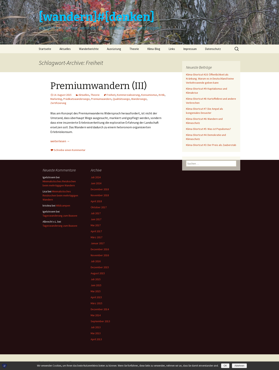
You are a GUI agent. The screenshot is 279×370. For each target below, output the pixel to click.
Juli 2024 (96, 177)
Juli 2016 (96, 261)
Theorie (134, 49)
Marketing (56, 99)
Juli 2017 (96, 213)
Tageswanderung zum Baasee (60, 215)
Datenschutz (213, 49)
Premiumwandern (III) (98, 86)
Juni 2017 (96, 219)
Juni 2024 (96, 183)
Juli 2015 (96, 279)
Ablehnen (239, 365)
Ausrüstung (114, 49)
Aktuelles (65, 49)
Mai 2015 (96, 291)
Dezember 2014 (100, 309)
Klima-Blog (153, 49)
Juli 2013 (96, 327)
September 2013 (100, 321)
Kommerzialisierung (128, 95)
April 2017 (96, 231)
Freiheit (111, 95)
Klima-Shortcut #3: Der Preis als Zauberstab (211, 145)
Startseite (45, 49)
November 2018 (100, 195)
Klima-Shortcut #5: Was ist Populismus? (208, 129)
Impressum (190, 49)
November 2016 (100, 255)
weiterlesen (60, 141)
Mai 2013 (96, 333)
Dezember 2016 (100, 249)
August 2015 (98, 273)
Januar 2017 (97, 243)
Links (172, 49)
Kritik (162, 95)
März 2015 (96, 303)
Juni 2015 (96, 285)
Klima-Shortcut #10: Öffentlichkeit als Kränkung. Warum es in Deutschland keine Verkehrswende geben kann (210, 78)
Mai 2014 (96, 315)
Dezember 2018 (100, 189)
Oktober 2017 (99, 207)
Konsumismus (149, 95)
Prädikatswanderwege (76, 99)
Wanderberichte (89, 49)
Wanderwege (139, 99)
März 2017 (96, 237)
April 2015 (96, 297)
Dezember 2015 (100, 267)
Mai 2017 (96, 225)
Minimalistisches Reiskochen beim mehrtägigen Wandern (60, 195)
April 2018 (96, 201)
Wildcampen (63, 205)
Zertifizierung (58, 103)
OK (225, 365)
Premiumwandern (101, 99)
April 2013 (96, 339)
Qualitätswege (121, 99)
